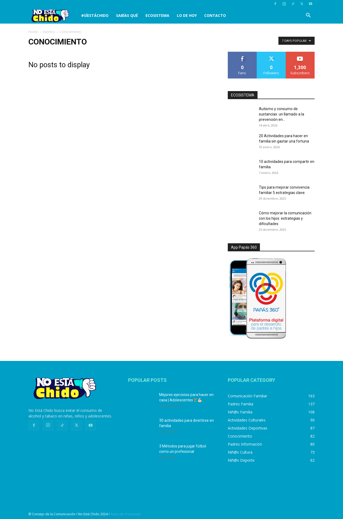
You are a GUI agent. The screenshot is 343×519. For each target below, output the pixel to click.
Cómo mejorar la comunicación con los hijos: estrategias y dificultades (285, 218)
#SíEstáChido (95, 15)
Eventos (49, 31)
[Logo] (52, 16)
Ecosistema (157, 15)
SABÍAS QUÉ (127, 15)
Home (33, 31)
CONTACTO (215, 15)
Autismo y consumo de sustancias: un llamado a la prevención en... (281, 114)
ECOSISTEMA (242, 95)
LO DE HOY (187, 15)
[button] (308, 15)
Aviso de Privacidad (125, 514)
